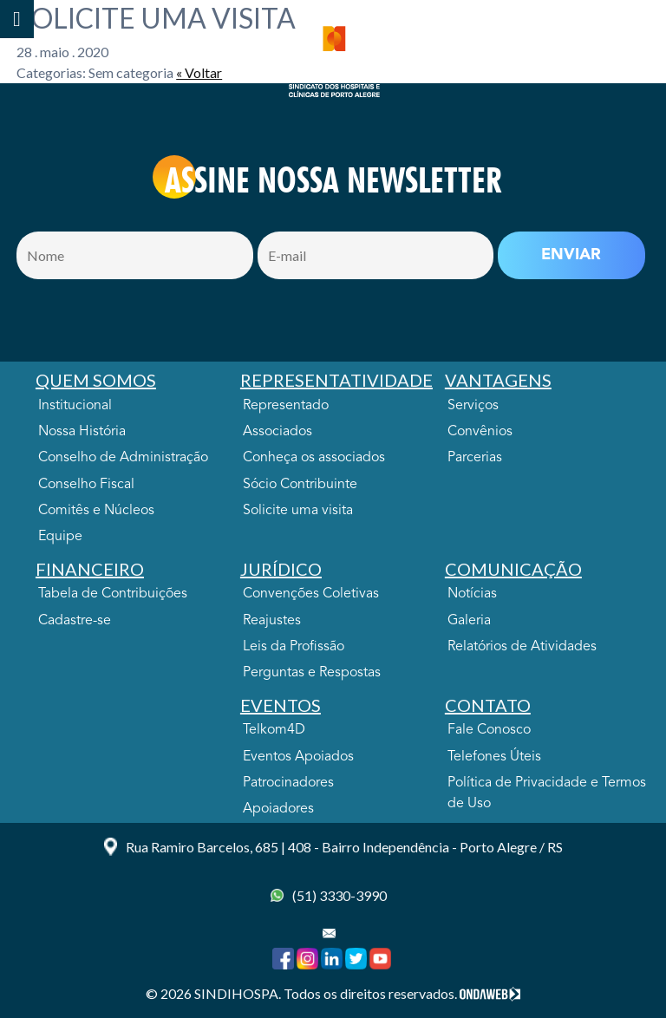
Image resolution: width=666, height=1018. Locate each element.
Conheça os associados (314, 458)
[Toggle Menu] (17, 19)
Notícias (472, 594)
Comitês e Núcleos (96, 511)
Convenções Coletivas (311, 594)
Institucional (75, 406)
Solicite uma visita (298, 511)
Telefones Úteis (494, 757)
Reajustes (272, 621)
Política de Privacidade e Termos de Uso (546, 793)
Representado (286, 406)
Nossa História (82, 432)
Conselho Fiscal (86, 485)
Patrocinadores (288, 783)
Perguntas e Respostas (312, 673)
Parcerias (474, 458)
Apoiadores (278, 809)
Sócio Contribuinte (300, 485)
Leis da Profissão (293, 647)
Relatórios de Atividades (522, 647)
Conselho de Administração (123, 458)
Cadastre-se (74, 621)
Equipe (60, 537)
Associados (277, 432)
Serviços (473, 406)
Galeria (469, 621)
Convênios (480, 432)
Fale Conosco (489, 730)
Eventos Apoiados (298, 757)
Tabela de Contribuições (112, 594)
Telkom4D (274, 730)
